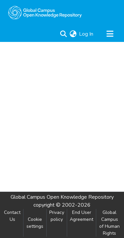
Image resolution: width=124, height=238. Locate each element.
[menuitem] (73, 34)
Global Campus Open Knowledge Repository (62, 197)
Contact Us (12, 215)
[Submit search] (63, 34)
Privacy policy (56, 215)
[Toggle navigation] (110, 34)
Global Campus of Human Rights (109, 222)
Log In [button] (86, 34)
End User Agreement (81, 215)
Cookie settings (34, 222)
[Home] (45, 12)
